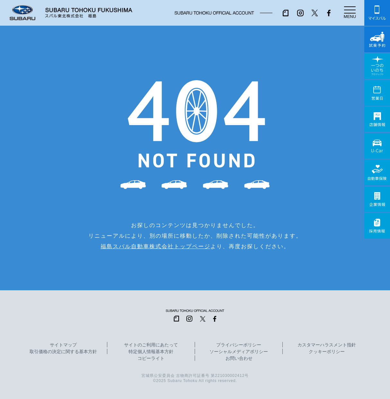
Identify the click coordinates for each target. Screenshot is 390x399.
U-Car (377, 146)
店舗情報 (377, 119)
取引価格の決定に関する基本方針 (63, 352)
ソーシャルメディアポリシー (238, 352)
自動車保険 (377, 172)
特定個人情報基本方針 (151, 352)
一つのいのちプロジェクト (377, 66)
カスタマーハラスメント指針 (326, 345)
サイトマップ (63, 345)
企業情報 (377, 199)
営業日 (377, 93)
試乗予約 (377, 39)
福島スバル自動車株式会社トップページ (155, 246)
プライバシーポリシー (238, 345)
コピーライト (150, 358)
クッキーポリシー (327, 352)
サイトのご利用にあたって (151, 345)
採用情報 (377, 226)
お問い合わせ (239, 358)
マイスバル (377, 13)
